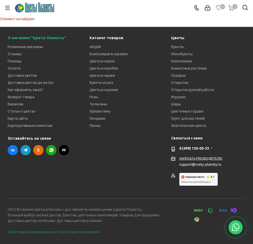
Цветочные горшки (187, 111)
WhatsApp (51, 150)
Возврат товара (21, 97)
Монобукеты (182, 54)
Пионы (95, 126)
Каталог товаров (106, 38)
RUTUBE (64, 150)
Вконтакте (13, 150)
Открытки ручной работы (192, 90)
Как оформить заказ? (25, 90)
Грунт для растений (188, 118)
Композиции (181, 61)
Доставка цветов (22, 75)
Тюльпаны (98, 104)
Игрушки (178, 97)
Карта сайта (18, 118)
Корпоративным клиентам (30, 126)
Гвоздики (97, 118)
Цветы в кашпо (102, 61)
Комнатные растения (189, 68)
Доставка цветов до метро (31, 83)
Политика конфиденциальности (35, 232)
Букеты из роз (101, 83)
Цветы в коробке (104, 68)
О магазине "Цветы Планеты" (37, 38)
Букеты (177, 47)
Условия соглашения (82, 232)
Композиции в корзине (109, 54)
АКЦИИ (95, 47)
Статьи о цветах (21, 111)
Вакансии (15, 104)
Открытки (179, 83)
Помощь (15, 61)
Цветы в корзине (104, 90)
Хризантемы (100, 111)
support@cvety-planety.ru (200, 164)
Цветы (177, 38)
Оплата (14, 68)
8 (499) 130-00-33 (194, 148)
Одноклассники (38, 150)
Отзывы (14, 54)
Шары (176, 104)
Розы (94, 97)
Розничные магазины (25, 47)
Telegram (25, 150)
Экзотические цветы (188, 126)
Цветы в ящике (102, 75)
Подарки (178, 75)
